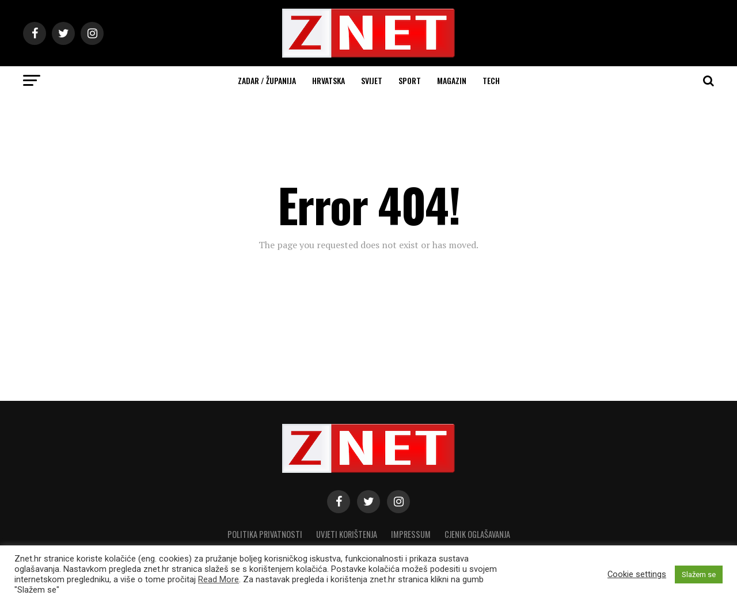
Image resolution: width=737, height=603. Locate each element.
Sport (409, 80)
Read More (218, 579)
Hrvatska (328, 80)
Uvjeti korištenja (346, 534)
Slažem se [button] (699, 574)
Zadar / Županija (267, 80)
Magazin (451, 80)
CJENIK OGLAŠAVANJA (477, 534)
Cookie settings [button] (636, 574)
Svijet (371, 80)
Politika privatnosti (264, 534)
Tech (491, 80)
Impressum (411, 534)
